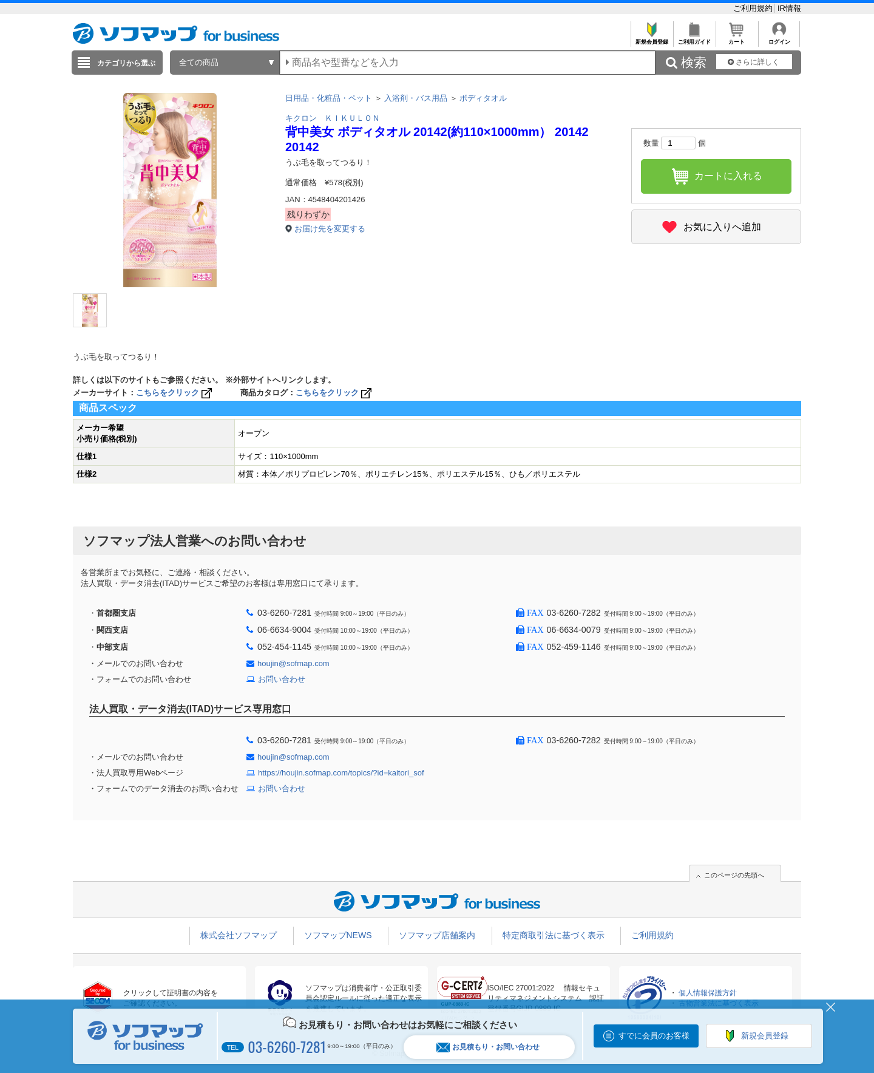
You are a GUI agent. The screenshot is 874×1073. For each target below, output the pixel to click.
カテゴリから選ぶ (126, 63)
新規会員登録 (651, 38)
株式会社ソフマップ (238, 935)
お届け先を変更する (329, 228)
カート (736, 38)
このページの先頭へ (734, 875)
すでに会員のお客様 (653, 1035)
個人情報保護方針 (708, 993)
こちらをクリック (175, 392)
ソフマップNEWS (338, 935)
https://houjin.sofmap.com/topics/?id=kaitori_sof (341, 772)
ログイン (779, 38)
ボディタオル (483, 98)
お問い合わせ (281, 679)
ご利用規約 (754, 8)
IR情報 (789, 8)
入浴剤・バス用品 (415, 98)
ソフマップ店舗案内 (437, 935)
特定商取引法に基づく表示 (554, 935)
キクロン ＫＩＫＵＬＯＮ (332, 118)
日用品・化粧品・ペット (328, 98)
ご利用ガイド (694, 38)
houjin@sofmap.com (293, 663)
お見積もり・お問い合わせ (488, 1047)
